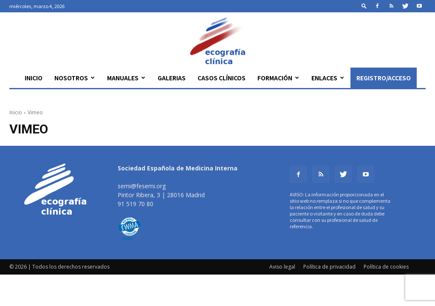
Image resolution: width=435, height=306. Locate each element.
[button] (364, 6)
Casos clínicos (222, 78)
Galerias (172, 78)
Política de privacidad (329, 266)
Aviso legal (282, 266)
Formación (278, 78)
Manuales (126, 78)
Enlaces (327, 78)
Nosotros (74, 78)
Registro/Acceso (383, 78)
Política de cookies (386, 266)
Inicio (33, 78)
